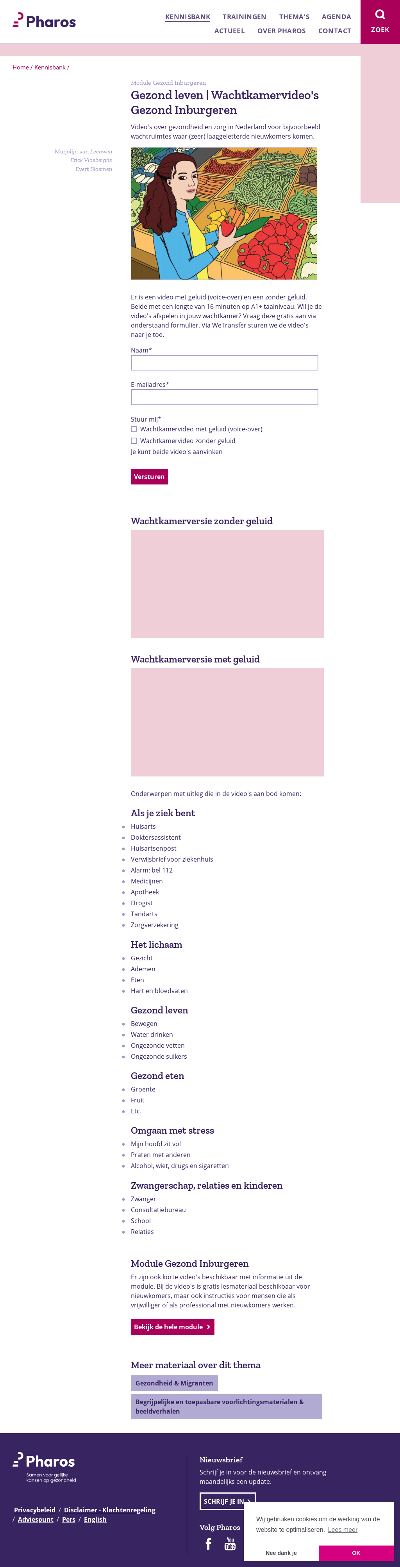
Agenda (336, 16)
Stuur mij (146, 419)
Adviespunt (36, 1519)
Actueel (229, 30)
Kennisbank (187, 16)
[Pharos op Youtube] (230, 1545)
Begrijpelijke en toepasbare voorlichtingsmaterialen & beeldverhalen (220, 1407)
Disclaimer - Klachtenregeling (109, 1510)
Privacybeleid (34, 1510)
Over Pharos (281, 30)
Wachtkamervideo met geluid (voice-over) (201, 429)
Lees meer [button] (343, 1529)
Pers (68, 1519)
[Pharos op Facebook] (208, 1545)
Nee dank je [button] (281, 1553)
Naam (141, 350)
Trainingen (244, 16)
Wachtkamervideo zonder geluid (188, 440)
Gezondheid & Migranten (174, 1383)
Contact (334, 30)
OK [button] (356, 1553)
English (95, 1519)
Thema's (294, 16)
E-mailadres (150, 384)
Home (20, 67)
